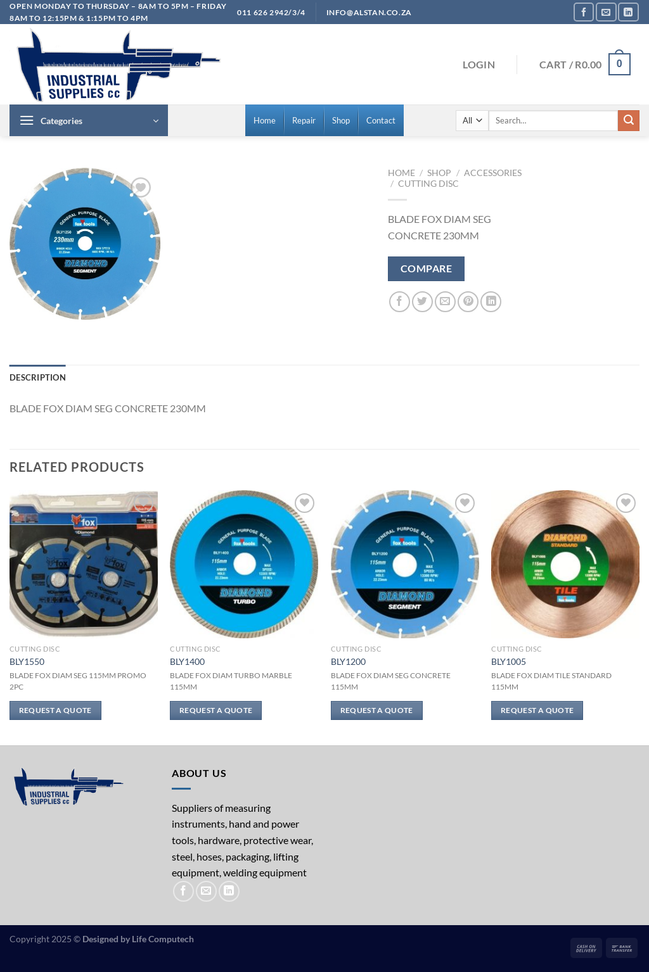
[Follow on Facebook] (584, 12)
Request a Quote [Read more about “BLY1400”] (215, 710)
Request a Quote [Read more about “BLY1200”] (376, 710)
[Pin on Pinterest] (468, 301)
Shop (439, 173)
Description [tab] (38, 377)
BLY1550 (27, 661)
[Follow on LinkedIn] (628, 12)
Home (401, 173)
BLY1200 (348, 661)
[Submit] (628, 121)
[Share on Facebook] (399, 301)
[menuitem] (264, 120)
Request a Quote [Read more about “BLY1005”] (537, 710)
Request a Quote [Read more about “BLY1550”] (55, 710)
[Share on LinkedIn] (490, 301)
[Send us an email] (606, 12)
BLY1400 (187, 661)
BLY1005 (508, 661)
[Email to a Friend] (445, 301)
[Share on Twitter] (422, 301)
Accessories (493, 173)
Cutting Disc (428, 184)
